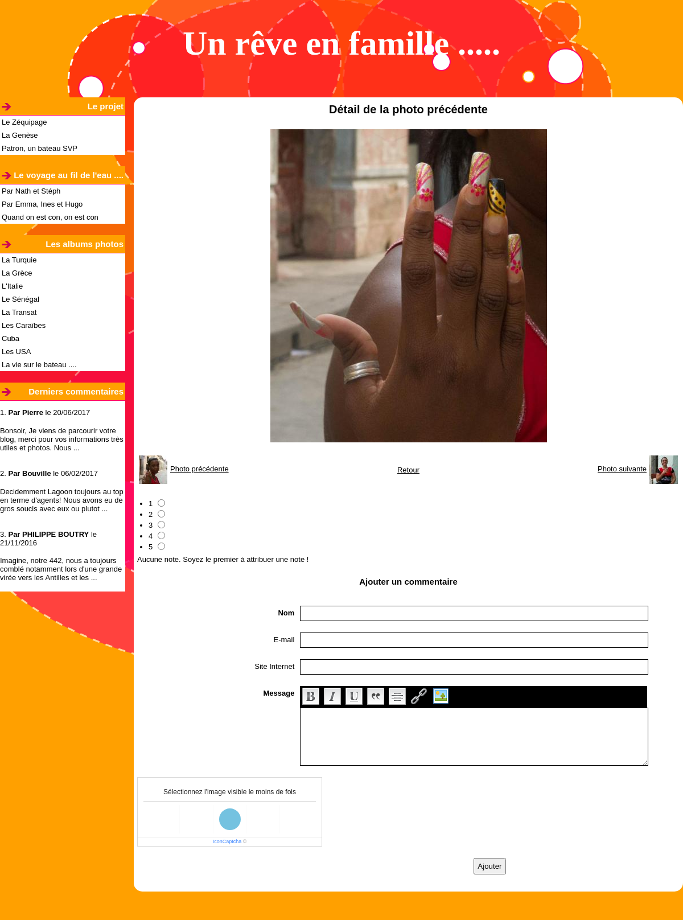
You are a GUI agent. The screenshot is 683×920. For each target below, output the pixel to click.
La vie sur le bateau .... (39, 364)
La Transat (19, 312)
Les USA (16, 351)
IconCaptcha (227, 841)
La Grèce (17, 273)
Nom (286, 613)
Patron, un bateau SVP (39, 148)
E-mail (284, 639)
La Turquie (19, 260)
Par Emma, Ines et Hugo (42, 204)
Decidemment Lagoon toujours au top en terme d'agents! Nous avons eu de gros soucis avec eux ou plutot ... (62, 500)
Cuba (10, 338)
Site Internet (274, 666)
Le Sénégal (20, 299)
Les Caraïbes (24, 325)
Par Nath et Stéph (31, 191)
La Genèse (20, 135)
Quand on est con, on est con (50, 217)
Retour (408, 470)
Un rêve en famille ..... (341, 43)
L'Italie (12, 286)
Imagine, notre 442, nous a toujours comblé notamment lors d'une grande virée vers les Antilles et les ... (61, 569)
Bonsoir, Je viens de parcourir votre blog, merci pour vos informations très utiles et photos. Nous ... (62, 439)
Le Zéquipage (24, 122)
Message (278, 693)
